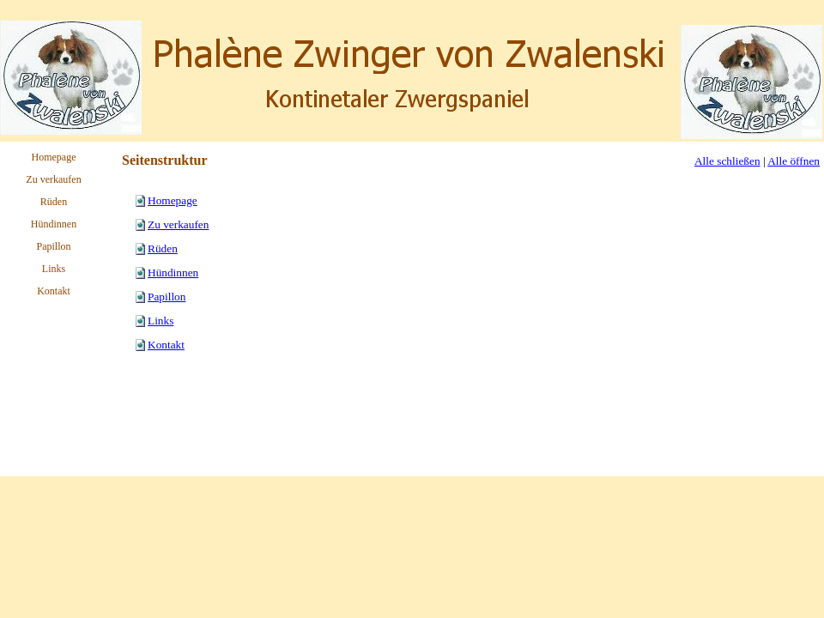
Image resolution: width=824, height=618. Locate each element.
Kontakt (166, 344)
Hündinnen (173, 272)
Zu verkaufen (178, 224)
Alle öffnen (793, 160)
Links (160, 320)
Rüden (163, 248)
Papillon (166, 296)
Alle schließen (727, 160)
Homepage (172, 200)
